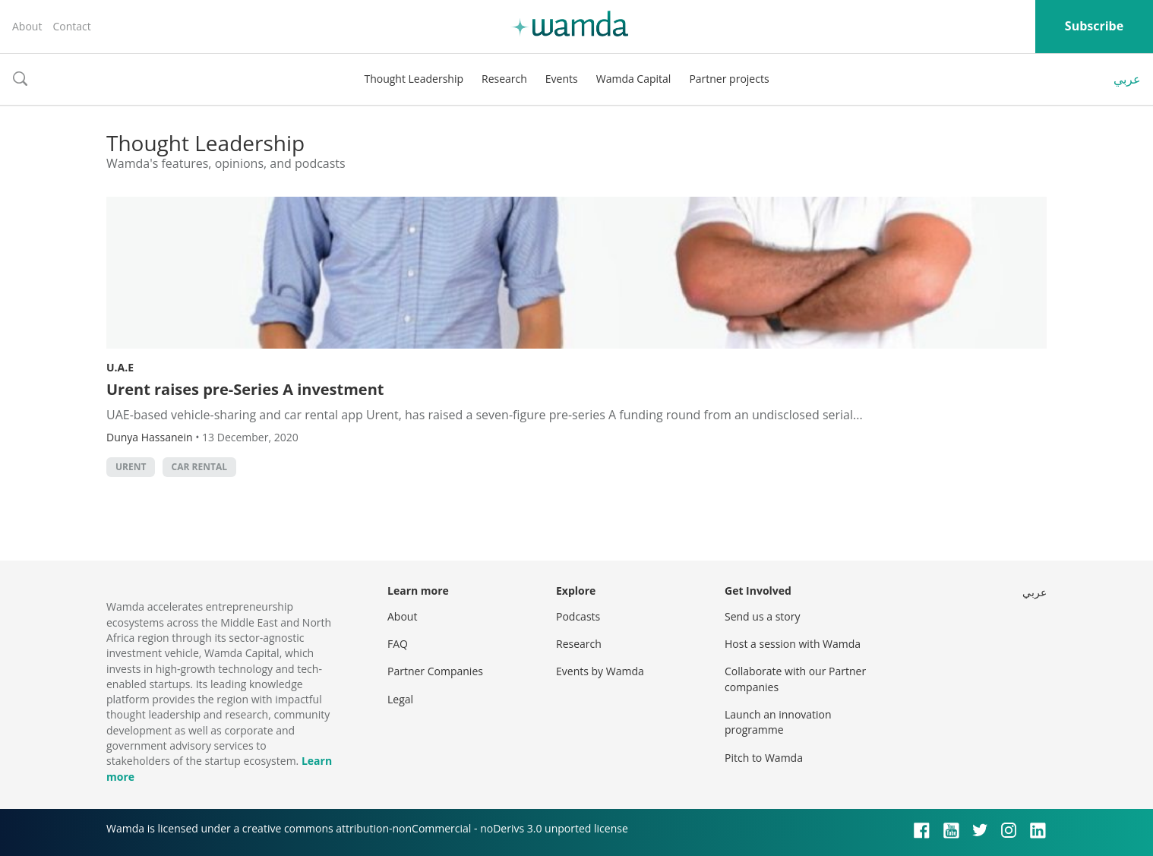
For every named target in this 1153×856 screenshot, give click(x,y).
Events (561, 78)
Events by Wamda (600, 671)
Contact (71, 26)
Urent (130, 466)
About (27, 26)
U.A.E (120, 367)
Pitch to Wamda (764, 757)
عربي (1127, 79)
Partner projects (729, 78)
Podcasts (578, 616)
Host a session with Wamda (793, 643)
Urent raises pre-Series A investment (245, 389)
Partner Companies (435, 671)
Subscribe (1094, 25)
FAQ (397, 643)
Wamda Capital (633, 78)
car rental (199, 466)
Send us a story (762, 616)
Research (504, 78)
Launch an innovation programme (778, 722)
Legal (400, 699)
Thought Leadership (413, 78)
